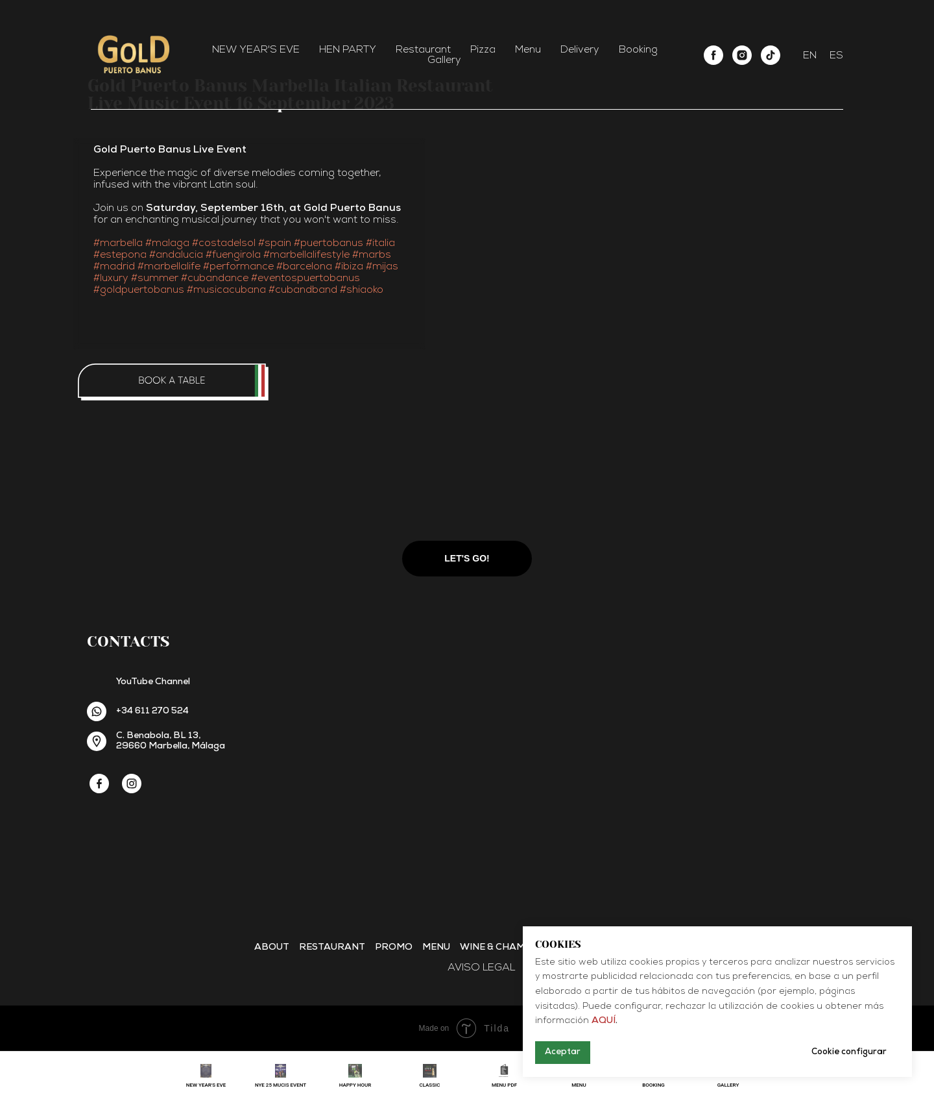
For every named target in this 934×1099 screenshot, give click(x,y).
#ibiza (349, 267)
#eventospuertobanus (305, 278)
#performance (238, 267)
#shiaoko (361, 290)
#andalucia (176, 255)
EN (810, 56)
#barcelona (304, 267)
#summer (154, 278)
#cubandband (303, 290)
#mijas (382, 267)
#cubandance (214, 278)
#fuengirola (233, 255)
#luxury (110, 278)
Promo (394, 947)
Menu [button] (528, 50)
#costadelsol (224, 243)
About (271, 947)
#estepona (120, 255)
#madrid (114, 267)
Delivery (579, 50)
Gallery (444, 60)
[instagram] (742, 55)
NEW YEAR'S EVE (256, 50)
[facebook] (713, 55)
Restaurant (332, 947)
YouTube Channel (153, 682)
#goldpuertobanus (138, 290)
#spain (274, 243)
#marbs (371, 255)
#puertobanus (328, 243)
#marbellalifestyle (306, 255)
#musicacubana (226, 290)
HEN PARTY (347, 50)
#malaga (167, 243)
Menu (436, 947)
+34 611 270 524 (152, 711)
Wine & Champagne (509, 947)
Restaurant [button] (423, 50)
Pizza (483, 50)
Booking (638, 50)
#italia (380, 243)
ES (836, 56)
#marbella (118, 243)
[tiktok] (770, 55)
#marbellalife (169, 267)
